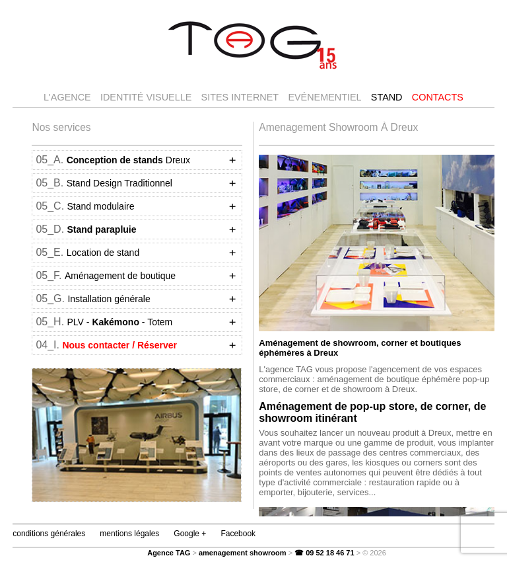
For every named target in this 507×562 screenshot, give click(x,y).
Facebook (237, 533)
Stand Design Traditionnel (119, 183)
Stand (387, 97)
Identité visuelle (145, 97)
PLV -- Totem (120, 322)
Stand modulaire (101, 206)
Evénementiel (324, 97)
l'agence (67, 97)
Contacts (437, 97)
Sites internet (240, 97)
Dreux (128, 160)
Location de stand (103, 252)
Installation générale (108, 299)
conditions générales (49, 533)
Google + (190, 533)
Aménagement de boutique (120, 275)
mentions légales (129, 533)
